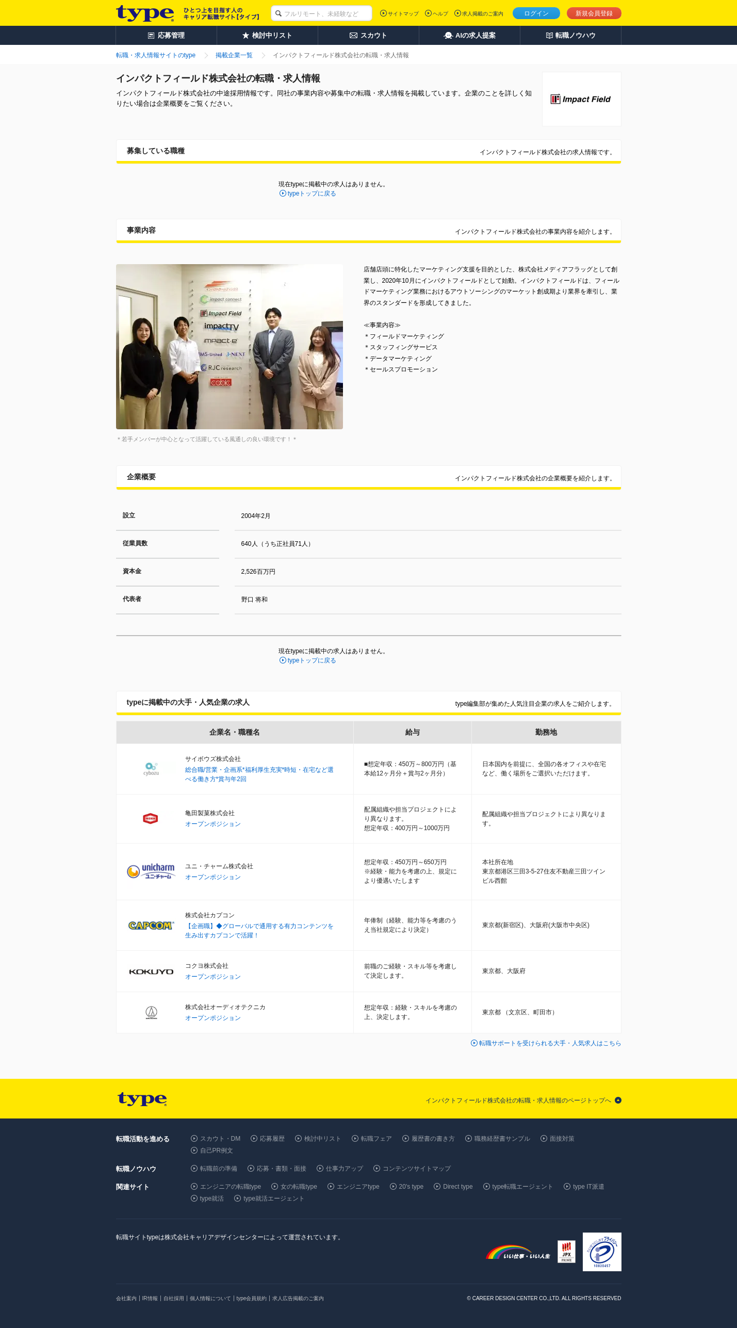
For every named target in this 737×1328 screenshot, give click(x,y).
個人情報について (210, 1298)
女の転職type (299, 1186)
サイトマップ (403, 14)
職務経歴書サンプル (502, 1138)
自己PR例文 (217, 1150)
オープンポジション (213, 824)
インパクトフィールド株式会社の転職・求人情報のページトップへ (518, 1100)
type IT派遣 (588, 1186)
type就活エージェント (274, 1198)
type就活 (212, 1198)
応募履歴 (272, 1138)
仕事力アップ (344, 1168)
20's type (411, 1186)
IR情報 (150, 1298)
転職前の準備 (218, 1168)
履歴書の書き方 (433, 1138)
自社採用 (173, 1298)
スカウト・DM (220, 1138)
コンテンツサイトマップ (417, 1168)
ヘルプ (440, 14)
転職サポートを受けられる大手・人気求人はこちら (550, 1043)
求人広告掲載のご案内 (298, 1298)
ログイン (536, 13)
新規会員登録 (594, 13)
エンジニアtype (358, 1186)
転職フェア (376, 1138)
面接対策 (562, 1138)
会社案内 (126, 1298)
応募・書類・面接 (281, 1168)
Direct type (457, 1186)
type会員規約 (252, 1298)
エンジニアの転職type (230, 1186)
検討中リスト (322, 1138)
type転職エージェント (523, 1186)
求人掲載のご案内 (482, 14)
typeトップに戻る (312, 193)
